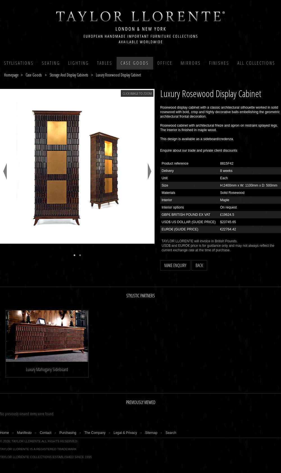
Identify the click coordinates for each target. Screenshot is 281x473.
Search (171, 433)
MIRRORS (191, 63)
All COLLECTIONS (256, 63)
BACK (199, 265)
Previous (5, 171)
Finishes (219, 63)
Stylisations (19, 63)
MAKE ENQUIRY (175, 265)
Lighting (78, 63)
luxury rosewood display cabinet (118, 75)
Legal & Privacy (125, 433)
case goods (34, 75)
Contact (45, 433)
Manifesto (24, 433)
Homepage (11, 75)
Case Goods (135, 63)
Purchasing (67, 433)
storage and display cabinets (68, 75)
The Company (94, 433)
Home (4, 433)
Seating (51, 63)
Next (149, 171)
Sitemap (151, 433)
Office (165, 63)
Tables (104, 63)
